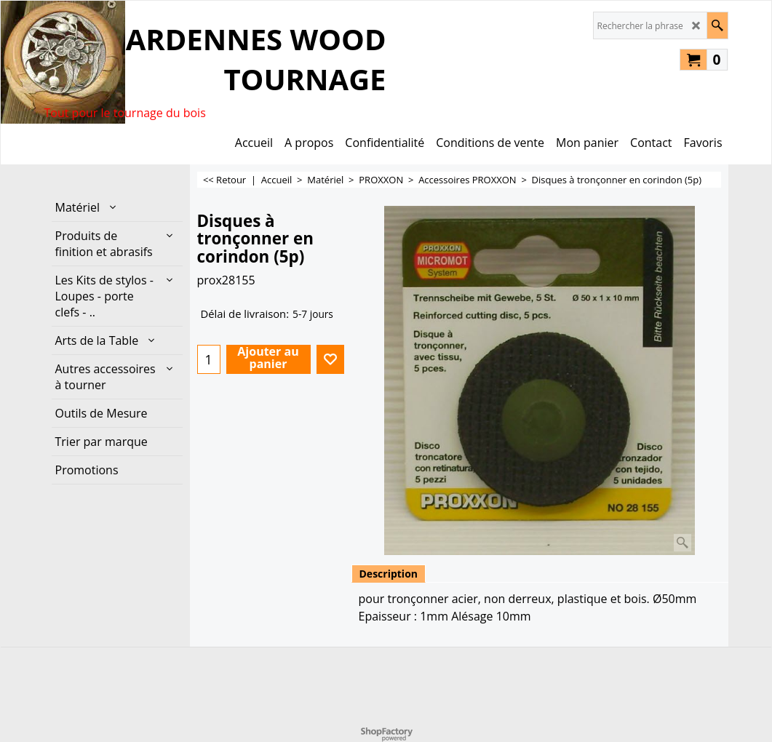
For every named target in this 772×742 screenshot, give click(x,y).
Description (388, 574)
